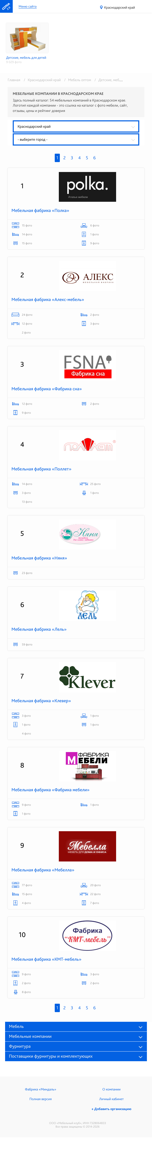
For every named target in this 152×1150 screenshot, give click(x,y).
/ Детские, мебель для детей (116, 80)
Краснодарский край (119, 8)
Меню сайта (28, 7)
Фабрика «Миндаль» (40, 1089)
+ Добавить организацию (111, 1109)
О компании (111, 1089)
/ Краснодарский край (41, 80)
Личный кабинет (111, 1099)
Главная (14, 80)
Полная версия (41, 1099)
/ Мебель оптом (77, 80)
